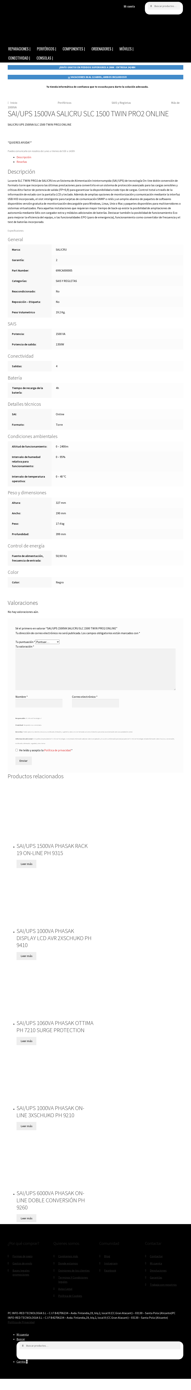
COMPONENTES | (74, 49)
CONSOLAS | (45, 58)
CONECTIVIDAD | (19, 58)
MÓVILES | (127, 49)
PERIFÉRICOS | (46, 49)
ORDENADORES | (102, 49)
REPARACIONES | (19, 49)
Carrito (22, 1361)
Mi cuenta (129, 6)
